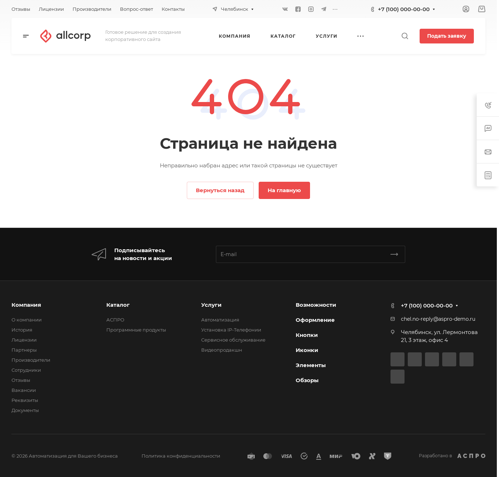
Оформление (315, 319)
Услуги (211, 304)
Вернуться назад (220, 190)
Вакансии (23, 390)
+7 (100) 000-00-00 (404, 9)
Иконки (307, 350)
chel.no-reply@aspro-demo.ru (438, 319)
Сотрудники (26, 370)
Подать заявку (446, 36)
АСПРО (115, 320)
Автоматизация (220, 320)
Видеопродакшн (221, 350)
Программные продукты (136, 330)
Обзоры (307, 380)
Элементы (311, 365)
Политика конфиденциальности (181, 456)
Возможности (316, 304)
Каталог (118, 304)
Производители (30, 360)
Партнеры (24, 350)
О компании (26, 320)
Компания (26, 304)
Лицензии (24, 340)
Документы (25, 410)
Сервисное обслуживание (233, 340)
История (21, 330)
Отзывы (20, 380)
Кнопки (307, 335)
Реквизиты (24, 400)
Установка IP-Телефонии (231, 330)
